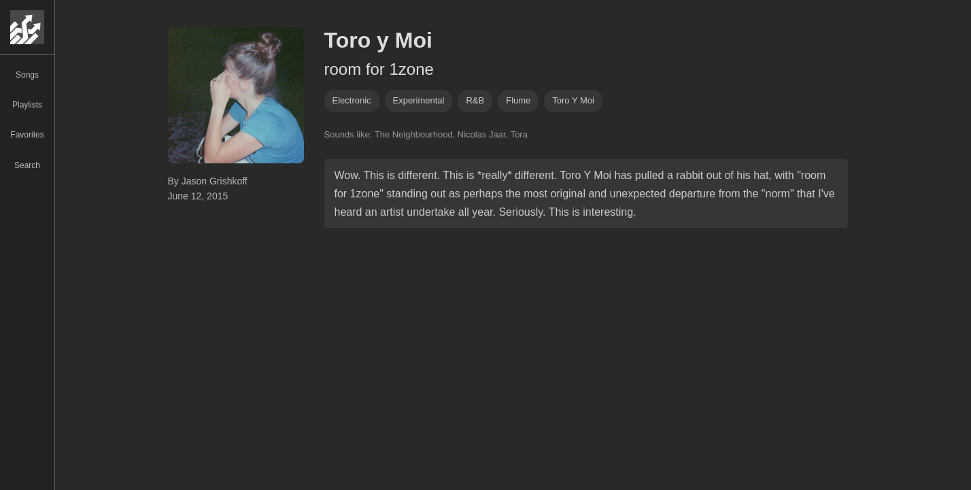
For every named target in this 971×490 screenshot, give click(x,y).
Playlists (27, 105)
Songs (27, 75)
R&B (475, 100)
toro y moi (573, 100)
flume (518, 100)
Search (27, 165)
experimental (419, 100)
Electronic (352, 100)
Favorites (27, 135)
